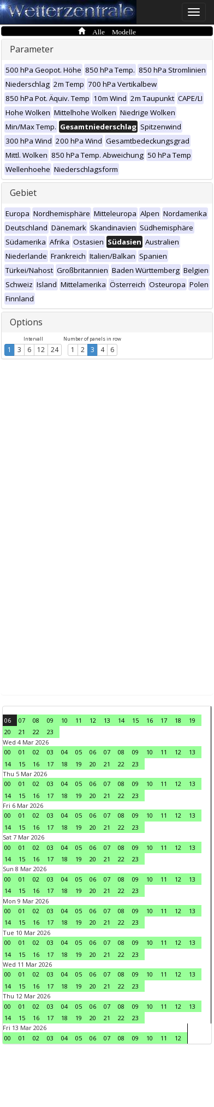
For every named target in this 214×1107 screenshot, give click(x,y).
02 (36, 752)
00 (7, 752)
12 (41, 349)
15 (135, 720)
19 (192, 720)
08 (36, 720)
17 (163, 720)
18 (178, 720)
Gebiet (23, 193)
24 (54, 349)
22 (36, 732)
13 (107, 720)
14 (121, 720)
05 (78, 752)
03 (50, 752)
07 (22, 720)
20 (7, 732)
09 (50, 720)
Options (26, 322)
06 (7, 720)
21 (22, 732)
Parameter (32, 49)
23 (50, 732)
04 (64, 752)
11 (78, 720)
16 (149, 720)
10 (64, 720)
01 (22, 752)
